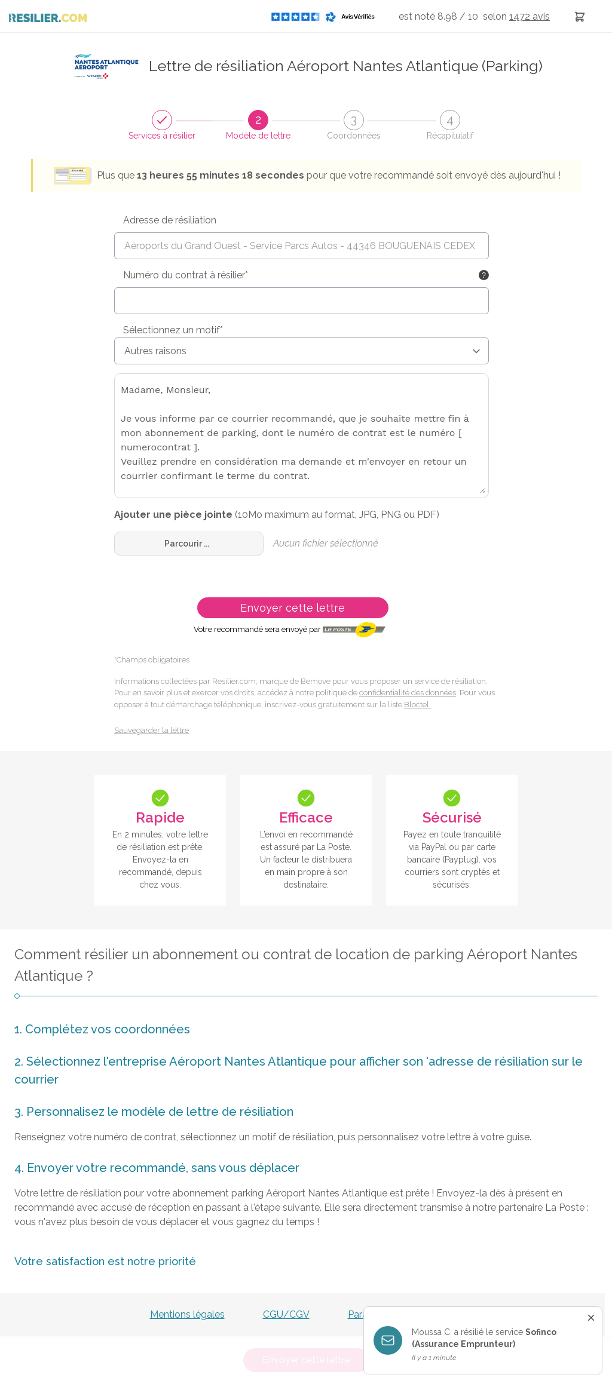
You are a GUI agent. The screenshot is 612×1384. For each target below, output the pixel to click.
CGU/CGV (286, 1314)
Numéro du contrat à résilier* (185, 275)
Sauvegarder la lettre (151, 730)
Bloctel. (417, 704)
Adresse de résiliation (169, 220)
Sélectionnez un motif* (173, 330)
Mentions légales (187, 1314)
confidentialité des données (407, 692)
